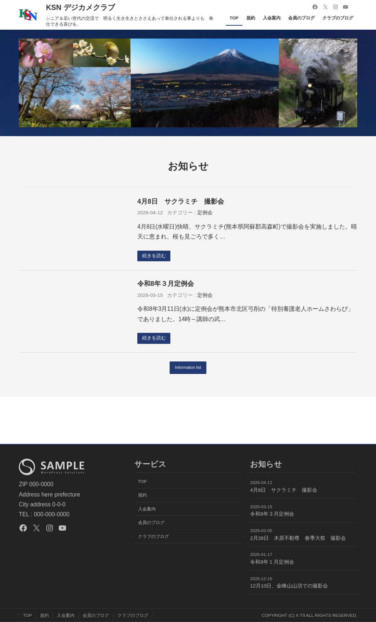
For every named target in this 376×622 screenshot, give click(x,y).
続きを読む (155, 256)
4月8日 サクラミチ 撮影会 (180, 201)
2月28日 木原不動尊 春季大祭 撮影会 (298, 538)
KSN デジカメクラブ (80, 7)
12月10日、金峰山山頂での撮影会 (289, 586)
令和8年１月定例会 (272, 562)
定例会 (205, 212)
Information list (188, 368)
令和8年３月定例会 (165, 284)
